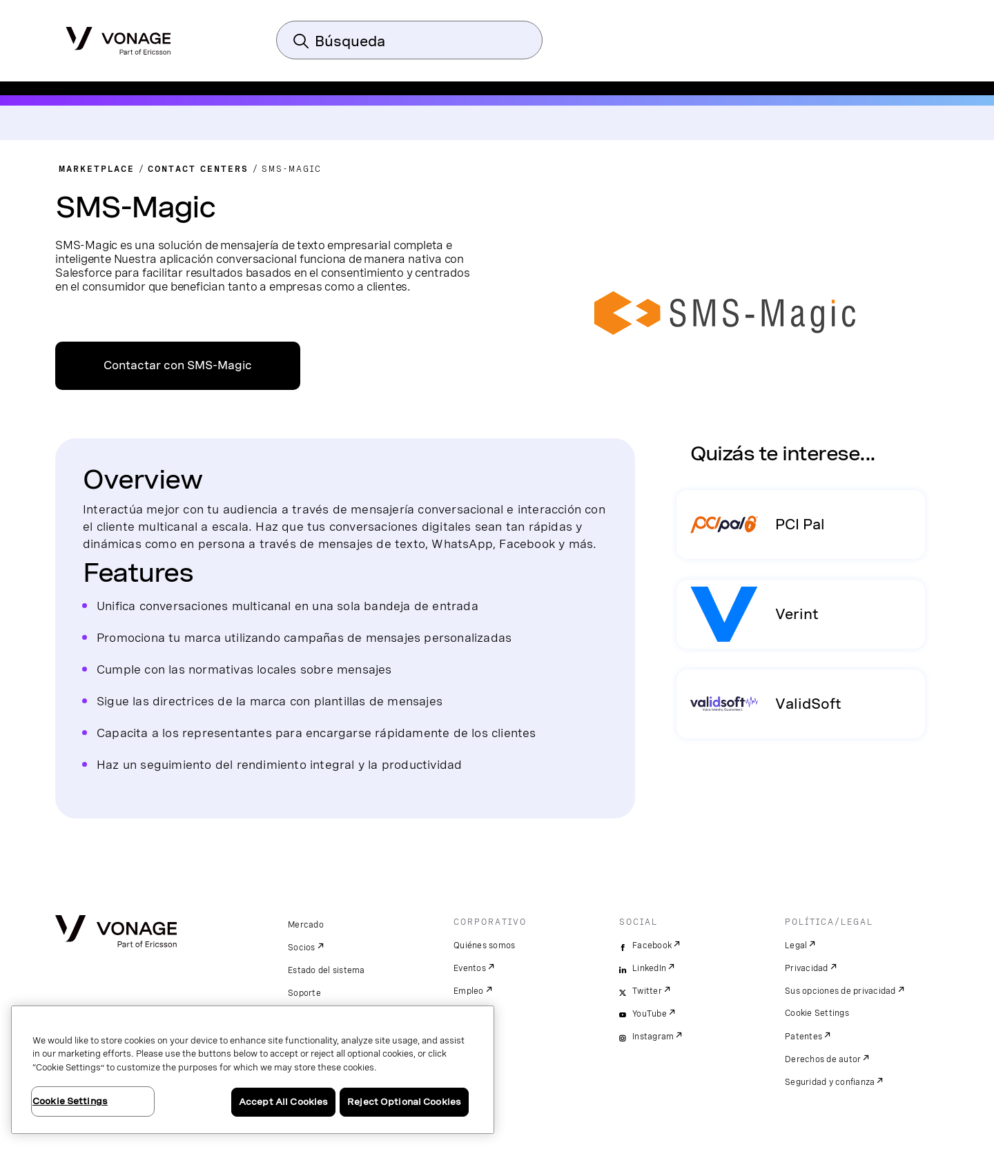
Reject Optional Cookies (404, 1102)
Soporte (304, 993)
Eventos (470, 968)
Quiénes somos (484, 945)
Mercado (306, 925)
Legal (796, 945)
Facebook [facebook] (652, 945)
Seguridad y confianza (830, 1082)
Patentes (803, 1036)
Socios (301, 947)
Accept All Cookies (283, 1102)
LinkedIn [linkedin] (649, 968)
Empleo (469, 991)
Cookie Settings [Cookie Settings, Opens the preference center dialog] (70, 1101)
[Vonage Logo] (118, 36)
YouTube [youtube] (649, 1014)
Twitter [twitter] (647, 991)
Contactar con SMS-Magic (178, 365)
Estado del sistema (326, 970)
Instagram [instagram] (653, 1036)
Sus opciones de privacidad (840, 991)
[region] (252, 1070)
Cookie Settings (817, 1013)
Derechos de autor (823, 1059)
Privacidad (806, 968)
